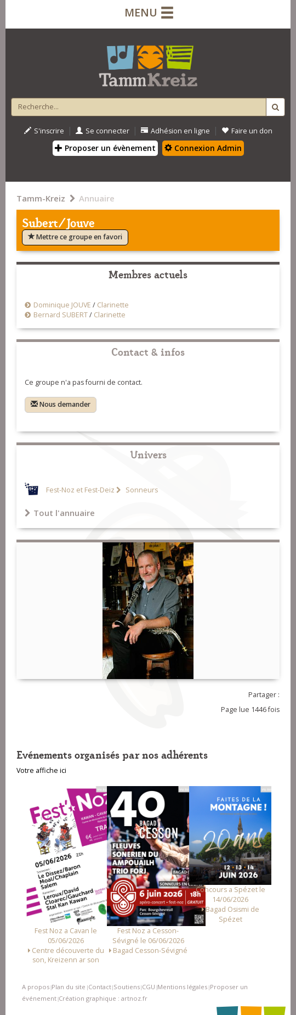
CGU (148, 987)
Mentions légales (182, 987)
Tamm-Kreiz (40, 198)
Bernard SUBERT (60, 314)
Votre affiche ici (41, 770)
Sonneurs (141, 490)
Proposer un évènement (105, 148)
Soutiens (126, 987)
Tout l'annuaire (60, 512)
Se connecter (102, 131)
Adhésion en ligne (175, 131)
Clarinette (113, 305)
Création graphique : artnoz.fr (103, 998)
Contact (99, 987)
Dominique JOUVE (62, 305)
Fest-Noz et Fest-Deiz (80, 490)
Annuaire (97, 198)
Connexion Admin (203, 148)
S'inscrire (44, 131)
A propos (35, 987)
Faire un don (246, 131)
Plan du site (69, 987)
